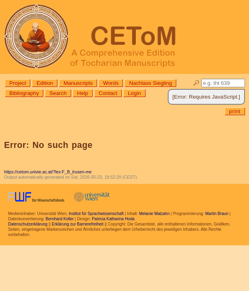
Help (82, 93)
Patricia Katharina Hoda (113, 219)
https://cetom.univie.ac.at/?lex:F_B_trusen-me (48, 171)
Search (57, 93)
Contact (108, 93)
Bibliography (24, 93)
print (235, 111)
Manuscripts (78, 83)
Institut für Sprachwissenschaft (96, 213)
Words (110, 83)
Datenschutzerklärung (27, 224)
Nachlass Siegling (150, 83)
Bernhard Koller (60, 219)
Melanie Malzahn (154, 213)
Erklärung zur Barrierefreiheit (77, 224)
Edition (44, 83)
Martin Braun (216, 213)
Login (134, 93)
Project (17, 83)
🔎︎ (196, 83)
